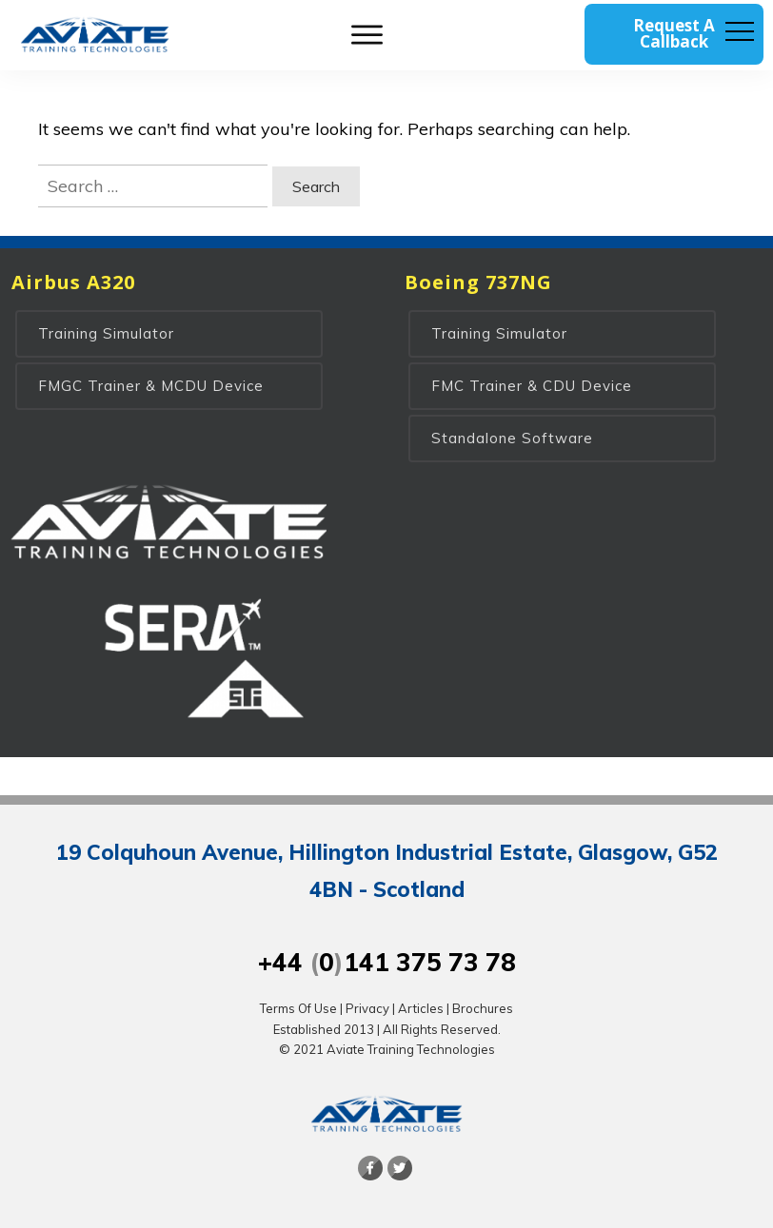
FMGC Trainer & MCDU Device (151, 386)
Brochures (482, 1008)
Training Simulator (106, 333)
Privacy (367, 1008)
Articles (421, 1008)
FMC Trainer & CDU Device (531, 386)
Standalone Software (512, 438)
